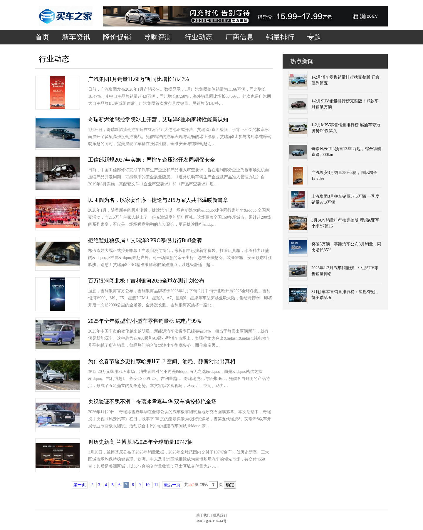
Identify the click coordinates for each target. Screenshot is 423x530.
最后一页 (172, 485)
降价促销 (117, 37)
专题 (314, 37)
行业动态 (198, 37)
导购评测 (158, 37)
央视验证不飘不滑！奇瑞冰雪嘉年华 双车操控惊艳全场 (152, 402)
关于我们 (203, 515)
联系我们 (220, 515)
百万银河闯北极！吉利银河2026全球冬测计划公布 (146, 281)
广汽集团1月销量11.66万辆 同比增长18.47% (138, 79)
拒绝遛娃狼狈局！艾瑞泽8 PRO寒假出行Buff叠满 (145, 240)
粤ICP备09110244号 (211, 521)
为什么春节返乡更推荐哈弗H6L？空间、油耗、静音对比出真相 (161, 361)
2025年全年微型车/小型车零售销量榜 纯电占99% (144, 321)
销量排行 (280, 37)
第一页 (79, 485)
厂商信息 (239, 37)
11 (156, 485)
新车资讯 (76, 37)
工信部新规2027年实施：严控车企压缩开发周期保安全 (151, 160)
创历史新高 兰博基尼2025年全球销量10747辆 (140, 442)
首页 (42, 37)
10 (147, 485)
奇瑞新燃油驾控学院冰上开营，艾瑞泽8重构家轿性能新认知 (158, 119)
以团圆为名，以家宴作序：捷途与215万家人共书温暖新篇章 (158, 200)
